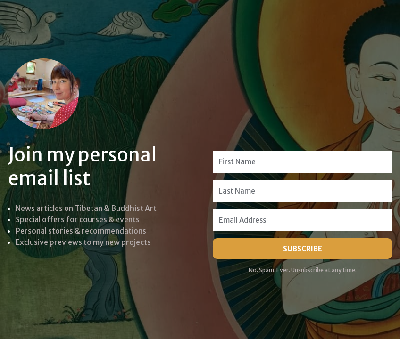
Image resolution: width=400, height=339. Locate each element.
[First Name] (302, 162)
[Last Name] (302, 191)
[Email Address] (302, 220)
